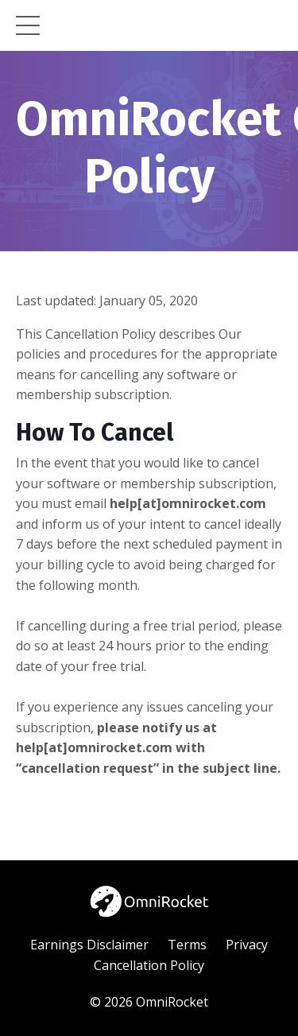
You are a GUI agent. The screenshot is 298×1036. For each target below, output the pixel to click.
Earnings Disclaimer (89, 944)
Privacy (247, 944)
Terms (187, 944)
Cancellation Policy (149, 965)
